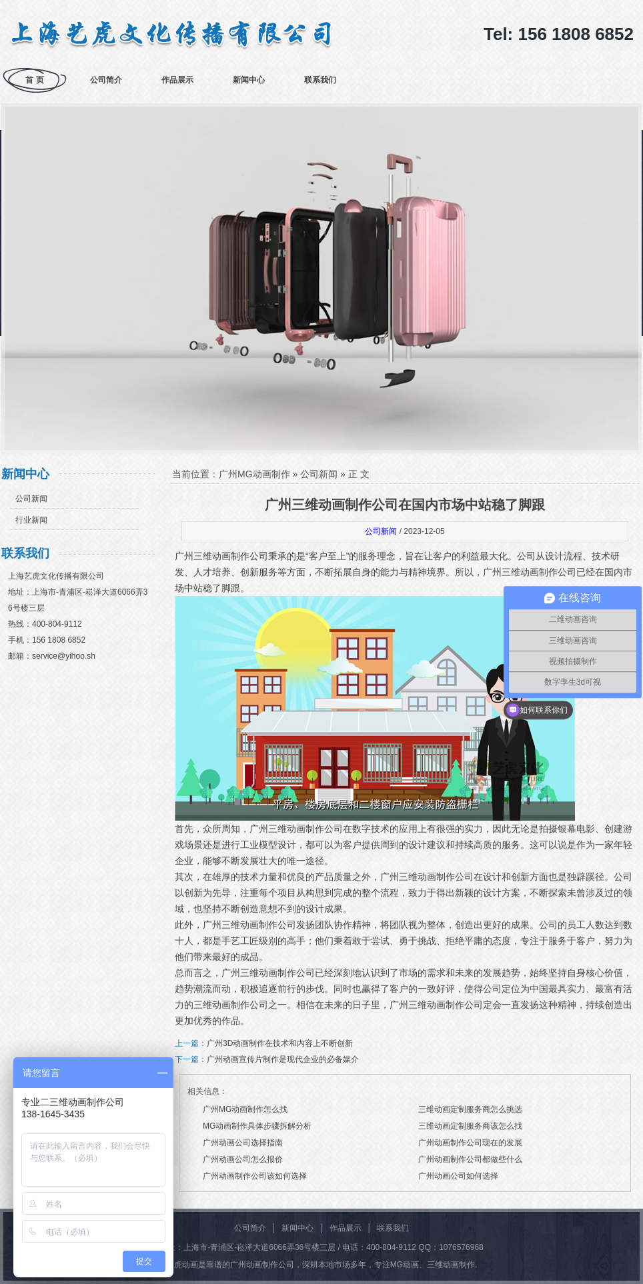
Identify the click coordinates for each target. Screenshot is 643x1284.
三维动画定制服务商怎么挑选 (470, 1109)
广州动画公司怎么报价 (243, 1159)
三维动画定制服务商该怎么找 (470, 1126)
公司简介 (106, 80)
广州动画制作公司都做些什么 (470, 1159)
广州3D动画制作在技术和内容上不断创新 (280, 1043)
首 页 (34, 80)
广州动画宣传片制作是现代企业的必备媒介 (283, 1059)
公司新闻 (31, 498)
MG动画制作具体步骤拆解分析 (257, 1126)
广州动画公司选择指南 (243, 1142)
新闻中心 (249, 80)
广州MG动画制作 (254, 474)
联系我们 (320, 80)
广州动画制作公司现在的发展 (470, 1142)
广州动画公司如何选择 (458, 1176)
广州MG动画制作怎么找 (245, 1109)
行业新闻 (31, 520)
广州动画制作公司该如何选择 (255, 1176)
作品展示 (177, 80)
